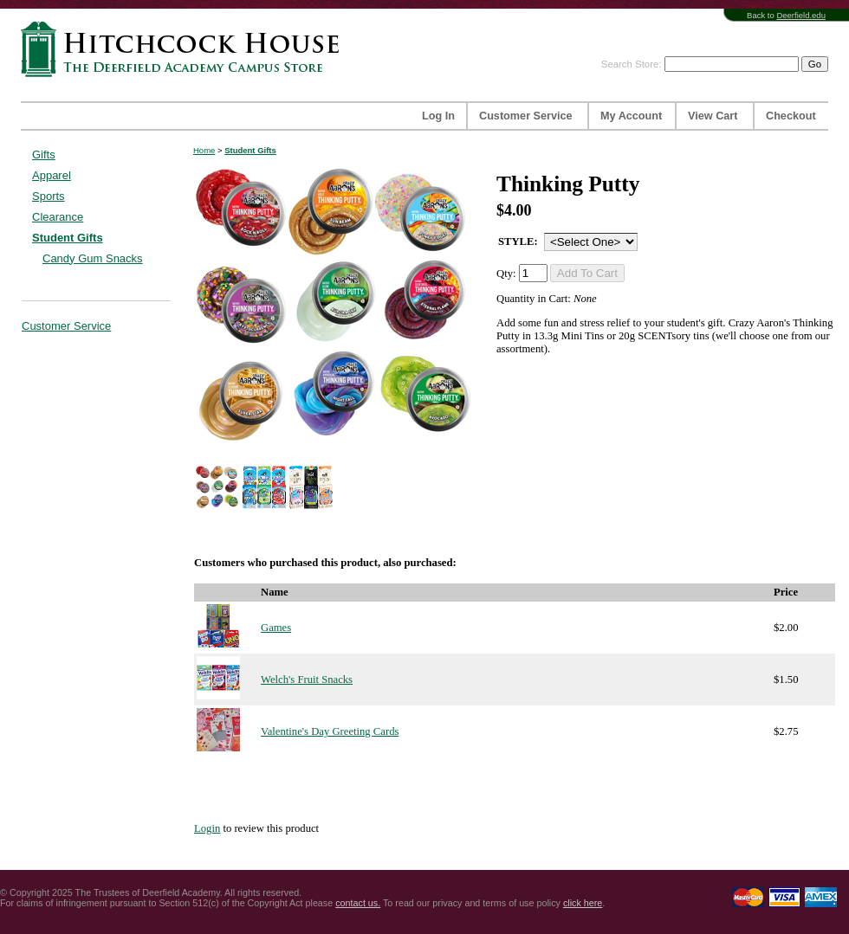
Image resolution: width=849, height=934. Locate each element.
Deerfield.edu (801, 15)
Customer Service (526, 116)
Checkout (791, 116)
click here (582, 903)
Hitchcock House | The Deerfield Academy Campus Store (185, 49)
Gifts (43, 154)
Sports (48, 196)
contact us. (357, 903)
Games (276, 628)
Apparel (51, 175)
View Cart (712, 116)
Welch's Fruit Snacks (307, 679)
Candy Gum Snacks (92, 258)
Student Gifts (67, 237)
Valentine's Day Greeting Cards (330, 731)
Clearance (57, 216)
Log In (438, 116)
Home (204, 150)
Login (207, 828)
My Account (631, 116)
